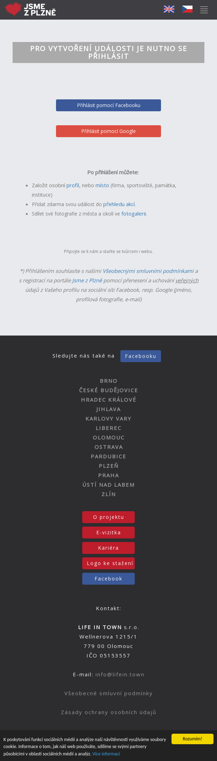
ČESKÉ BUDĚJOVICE (108, 390)
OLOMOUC (109, 437)
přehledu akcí (119, 203)
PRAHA (108, 475)
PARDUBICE (108, 456)
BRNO (109, 380)
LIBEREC (108, 427)
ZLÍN (109, 494)
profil (72, 185)
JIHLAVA (108, 409)
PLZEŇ (109, 465)
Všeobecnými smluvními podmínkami (148, 270)
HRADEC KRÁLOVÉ (108, 399)
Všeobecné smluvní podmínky (108, 693)
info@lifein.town (120, 674)
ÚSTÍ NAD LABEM (108, 484)
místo (102, 185)
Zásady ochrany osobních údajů (108, 712)
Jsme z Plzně (87, 280)
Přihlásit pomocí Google (108, 131)
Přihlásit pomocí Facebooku (108, 105)
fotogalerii (133, 213)
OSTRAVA (108, 446)
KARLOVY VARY (108, 418)
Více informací (106, 754)
